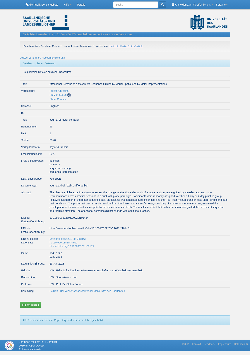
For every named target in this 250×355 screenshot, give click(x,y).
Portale (81, 4)
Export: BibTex (30, 304)
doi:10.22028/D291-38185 (126, 46)
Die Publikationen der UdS (38, 34)
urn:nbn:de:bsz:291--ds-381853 (67, 238)
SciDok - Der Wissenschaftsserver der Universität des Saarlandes (94, 34)
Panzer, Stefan (57, 94)
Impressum (224, 344)
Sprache (221, 4)
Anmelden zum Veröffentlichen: (192, 4)
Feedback (209, 344)
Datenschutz (241, 344)
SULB (185, 344)
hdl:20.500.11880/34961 (63, 242)
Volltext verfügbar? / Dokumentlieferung (42, 57)
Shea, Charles (57, 99)
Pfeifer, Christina (59, 90)
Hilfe (67, 4)
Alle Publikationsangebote (41, 4)
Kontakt (196, 344)
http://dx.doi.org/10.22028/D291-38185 (71, 246)
